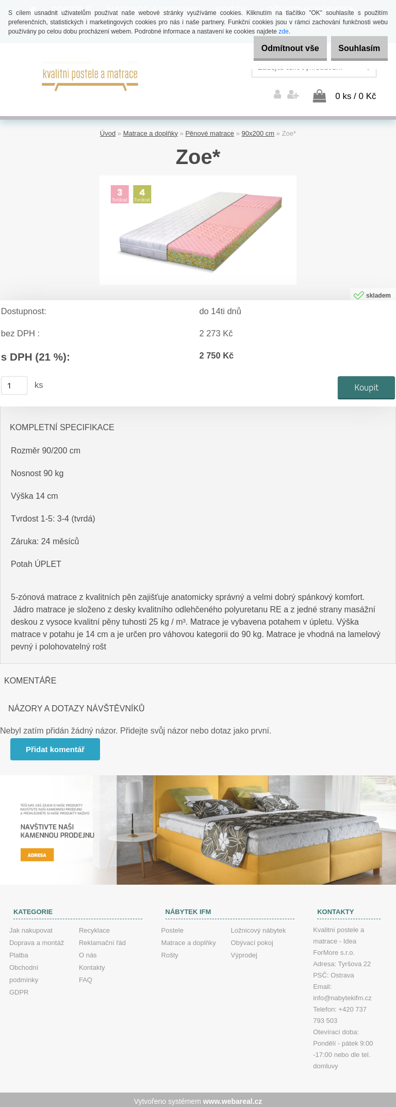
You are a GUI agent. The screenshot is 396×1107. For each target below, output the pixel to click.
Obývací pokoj (252, 939)
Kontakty (92, 964)
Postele (172, 927)
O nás (88, 952)
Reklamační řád (102, 939)
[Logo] (90, 75)
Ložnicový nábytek (258, 927)
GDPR (19, 989)
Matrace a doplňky (150, 130)
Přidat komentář (56, 746)
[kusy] (14, 382)
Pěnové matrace (209, 130)
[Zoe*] (198, 176)
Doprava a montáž (36, 939)
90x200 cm (258, 130)
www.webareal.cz (232, 1098)
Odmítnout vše (274, 48)
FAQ (85, 977)
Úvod (108, 130)
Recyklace (94, 927)
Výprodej (244, 952)
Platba (18, 952)
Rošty (169, 952)
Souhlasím (354, 48)
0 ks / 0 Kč (355, 93)
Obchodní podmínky (23, 971)
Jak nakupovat (31, 927)
